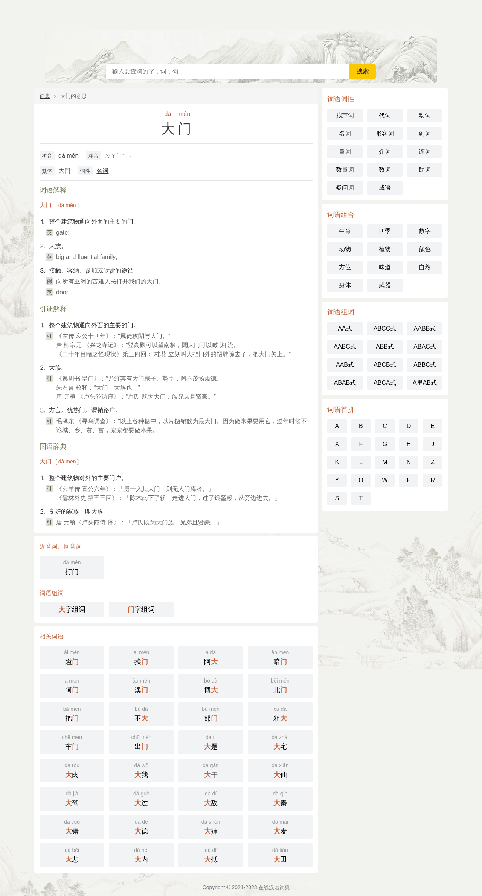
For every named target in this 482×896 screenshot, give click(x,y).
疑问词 (345, 187)
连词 (425, 151)
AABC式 (345, 346)
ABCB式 (385, 364)
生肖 (345, 231)
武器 (385, 285)
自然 (425, 267)
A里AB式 (425, 382)
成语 (385, 187)
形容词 (385, 133)
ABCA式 (385, 382)
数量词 (345, 169)
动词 (425, 115)
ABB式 (385, 346)
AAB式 (345, 364)
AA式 (345, 328)
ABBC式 (424, 364)
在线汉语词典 (241, 30)
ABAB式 (345, 382)
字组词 (71, 609)
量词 (345, 151)
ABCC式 (385, 328)
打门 (72, 567)
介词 (385, 151)
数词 (385, 169)
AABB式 (425, 328)
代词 (385, 115)
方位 (345, 267)
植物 (385, 249)
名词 (102, 171)
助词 (425, 169)
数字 (425, 231)
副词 (425, 133)
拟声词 (345, 115)
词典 (45, 96)
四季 (385, 231)
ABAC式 (424, 346)
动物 (345, 249)
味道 (385, 267)
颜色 (425, 249)
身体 (345, 285)
